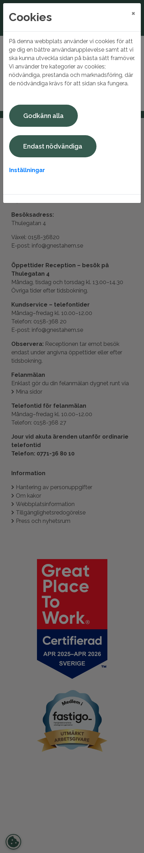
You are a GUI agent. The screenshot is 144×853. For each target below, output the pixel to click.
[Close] (133, 13)
